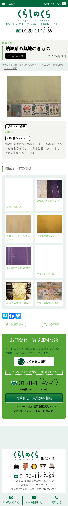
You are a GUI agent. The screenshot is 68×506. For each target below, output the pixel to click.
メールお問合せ (34, 500)
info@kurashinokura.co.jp (34, 389)
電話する (56, 500)
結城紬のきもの (18, 194)
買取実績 (7, 43)
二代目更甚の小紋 (49, 261)
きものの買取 (16, 55)
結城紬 (9, 132)
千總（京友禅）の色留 (49, 293)
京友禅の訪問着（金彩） (18, 293)
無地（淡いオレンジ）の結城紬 (18, 228)
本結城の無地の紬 (49, 226)
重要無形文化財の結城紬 (18, 258)
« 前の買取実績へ (14, 324)
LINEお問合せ (11, 500)
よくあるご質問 (36, 361)
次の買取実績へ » (54, 324)
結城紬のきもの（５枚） (49, 191)
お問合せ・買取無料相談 (34, 398)
